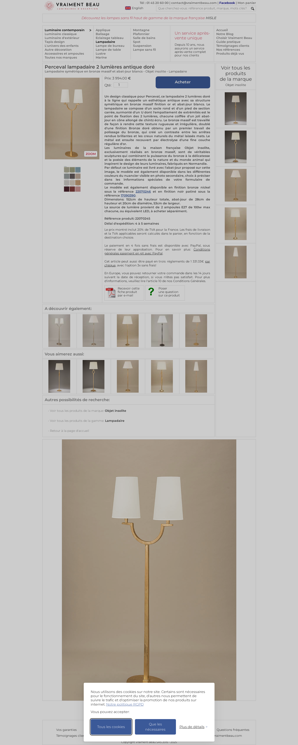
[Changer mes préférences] (191, 727)
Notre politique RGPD (125, 704)
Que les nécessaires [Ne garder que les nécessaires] (155, 727)
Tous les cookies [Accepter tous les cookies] (111, 727)
